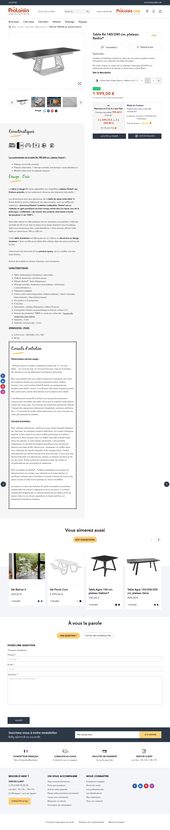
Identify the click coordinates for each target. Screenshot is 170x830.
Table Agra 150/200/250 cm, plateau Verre (142, 591)
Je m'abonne (150, 734)
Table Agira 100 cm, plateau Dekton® (101, 591)
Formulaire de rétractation (60, 805)
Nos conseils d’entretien (59, 781)
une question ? (68, 635)
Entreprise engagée (95, 781)
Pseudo (12, 655)
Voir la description (102, 73)
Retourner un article (57, 801)
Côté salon (43, 22)
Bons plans (14, 22)
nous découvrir (46, 12)
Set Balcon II (18, 589)
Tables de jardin (41, 27)
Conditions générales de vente (59, 822)
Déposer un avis (147, 47)
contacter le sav (19, 801)
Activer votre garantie (57, 789)
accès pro (13, 3)
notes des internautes (98, 635)
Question (13, 675)
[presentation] (28, 712)
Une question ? (111, 47)
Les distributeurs (94, 793)
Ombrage (69, 22)
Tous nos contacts (94, 801)
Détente (57, 22)
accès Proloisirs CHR (152, 3)
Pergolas (82, 22)
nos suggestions (85, 539)
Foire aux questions (57, 785)
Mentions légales (117, 822)
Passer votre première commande (63, 793)
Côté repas (28, 22)
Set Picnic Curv (59, 589)
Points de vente (93, 785)
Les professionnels (95, 789)
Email (11, 665)
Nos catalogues (93, 797)
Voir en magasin (145, 136)
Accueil (20, 27)
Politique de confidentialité (91, 822)
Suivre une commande (58, 797)
